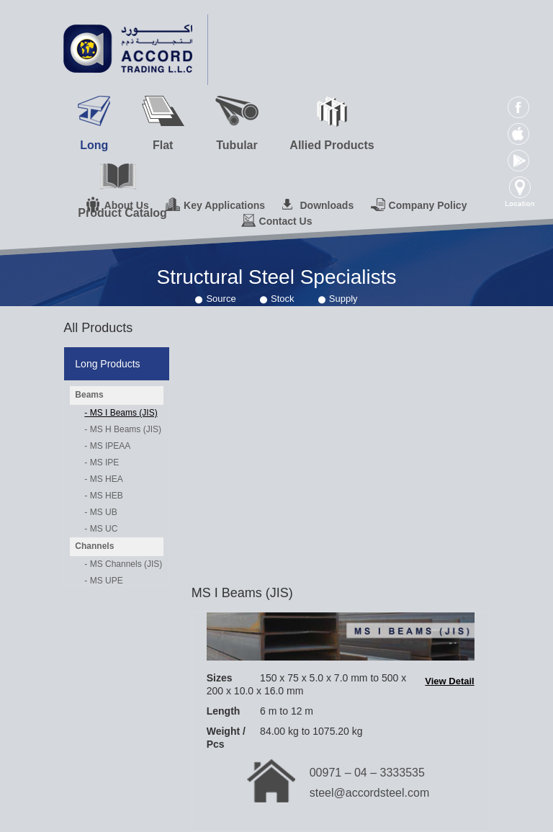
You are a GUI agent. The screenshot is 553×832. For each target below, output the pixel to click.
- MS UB (100, 512)
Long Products (107, 364)
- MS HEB (103, 496)
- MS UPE (103, 581)
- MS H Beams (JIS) (122, 429)
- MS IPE (101, 462)
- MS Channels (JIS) (123, 564)
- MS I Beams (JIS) (120, 413)
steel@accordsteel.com (370, 793)
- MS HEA (103, 479)
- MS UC (100, 529)
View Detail (449, 681)
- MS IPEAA (107, 446)
